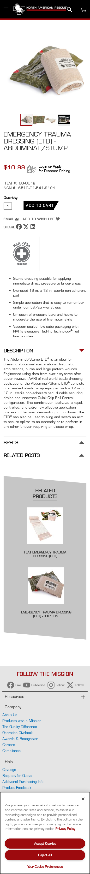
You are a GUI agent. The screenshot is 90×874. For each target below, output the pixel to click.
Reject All (45, 855)
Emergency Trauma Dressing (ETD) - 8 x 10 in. (46, 614)
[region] (45, 833)
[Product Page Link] (45, 547)
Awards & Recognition (20, 739)
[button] (39, 119)
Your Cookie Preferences (45, 866)
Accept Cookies (45, 843)
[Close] (83, 799)
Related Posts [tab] (22, 455)
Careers (8, 745)
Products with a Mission (21, 721)
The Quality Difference (19, 727)
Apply (57, 166)
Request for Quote (17, 775)
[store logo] (40, 9)
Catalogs (9, 769)
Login (43, 166)
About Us (9, 715)
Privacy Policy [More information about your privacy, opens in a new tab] (65, 829)
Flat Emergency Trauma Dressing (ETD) (45, 554)
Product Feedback (16, 787)
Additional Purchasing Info (22, 781)
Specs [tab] (11, 443)
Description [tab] (18, 351)
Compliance (11, 751)
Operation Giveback (17, 733)
